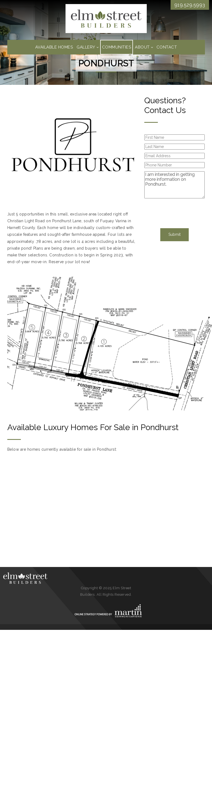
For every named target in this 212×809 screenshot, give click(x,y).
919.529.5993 (189, 5)
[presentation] (174, 212)
